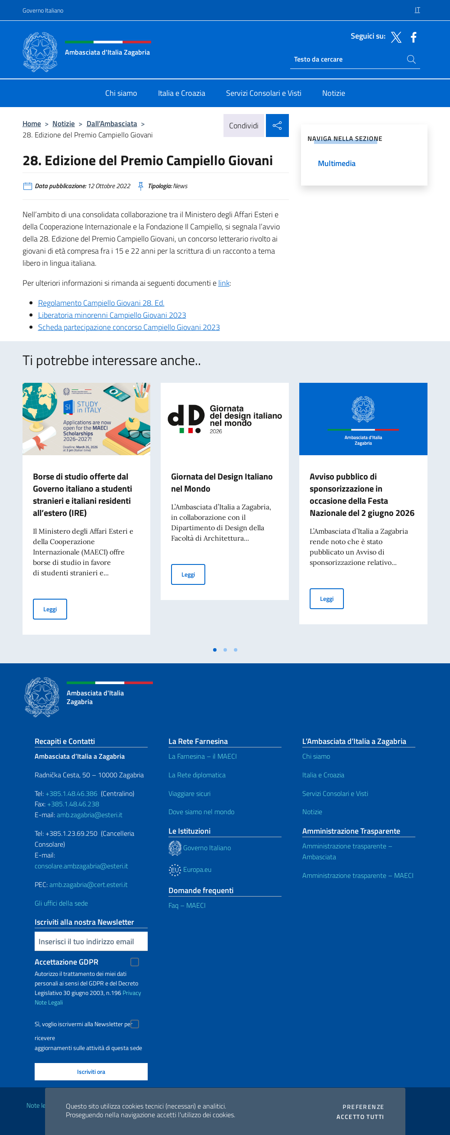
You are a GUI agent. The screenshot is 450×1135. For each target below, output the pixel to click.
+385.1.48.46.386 (71, 793)
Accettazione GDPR (66, 962)
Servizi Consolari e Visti (335, 793)
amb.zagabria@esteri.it (90, 814)
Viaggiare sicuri (189, 793)
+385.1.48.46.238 (73, 804)
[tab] (215, 650)
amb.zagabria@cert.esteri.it (88, 884)
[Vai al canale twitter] (394, 36)
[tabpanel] (87, 512)
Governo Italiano (43, 10)
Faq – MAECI (187, 905)
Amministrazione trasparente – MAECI (358, 875)
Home (32, 123)
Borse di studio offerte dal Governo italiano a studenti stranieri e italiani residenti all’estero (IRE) (82, 494)
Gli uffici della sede (61, 903)
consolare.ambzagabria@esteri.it (81, 866)
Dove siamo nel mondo (201, 811)
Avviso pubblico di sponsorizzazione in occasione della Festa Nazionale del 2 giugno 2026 (362, 494)
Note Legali (49, 1002)
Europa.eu (189, 869)
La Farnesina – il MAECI (202, 756)
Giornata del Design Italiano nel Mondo (222, 482)
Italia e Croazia (323, 775)
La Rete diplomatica (197, 775)
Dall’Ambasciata (112, 123)
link (224, 283)
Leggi (55, 608)
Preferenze (363, 1107)
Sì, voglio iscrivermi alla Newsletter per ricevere (84, 1025)
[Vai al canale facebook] (411, 36)
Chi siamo (316, 756)
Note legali (40, 1105)
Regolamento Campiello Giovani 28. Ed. (101, 303)
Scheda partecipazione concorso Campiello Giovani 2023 (129, 327)
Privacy (132, 992)
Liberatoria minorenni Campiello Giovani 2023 (112, 315)
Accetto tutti (360, 1117)
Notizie (63, 123)
